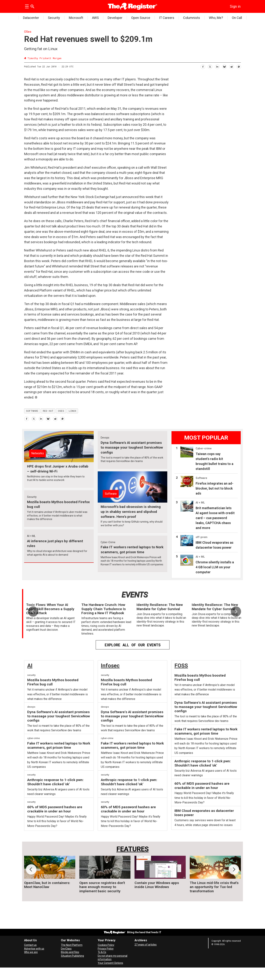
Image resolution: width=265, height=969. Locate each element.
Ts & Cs (102, 952)
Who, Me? (216, 18)
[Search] (32, 6)
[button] (236, 611)
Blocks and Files (70, 952)
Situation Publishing (72, 955)
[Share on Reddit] (231, 66)
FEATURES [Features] (132, 849)
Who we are (31, 952)
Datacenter (31, 18)
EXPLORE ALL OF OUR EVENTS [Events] (132, 644)
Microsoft (76, 18)
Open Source (140, 18)
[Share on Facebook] (202, 66)
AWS (95, 18)
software (32, 410)
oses (61, 410)
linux (72, 410)
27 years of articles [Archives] (146, 944)
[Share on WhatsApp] (238, 66)
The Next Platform (71, 944)
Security (54, 18)
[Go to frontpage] (132, 6)
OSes (27, 31)
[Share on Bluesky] (224, 66)
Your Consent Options (110, 962)
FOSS (181, 665)
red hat (48, 410)
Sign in (235, 6)
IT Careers (166, 18)
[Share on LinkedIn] (217, 66)
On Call (237, 18)
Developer (115, 18)
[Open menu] (27, 6)
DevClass (66, 948)
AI (29, 665)
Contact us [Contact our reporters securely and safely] (30, 944)
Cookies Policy (106, 944)
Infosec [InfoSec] (110, 665)
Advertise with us (34, 948)
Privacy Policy (106, 948)
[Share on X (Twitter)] (210, 66)
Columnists (191, 18)
